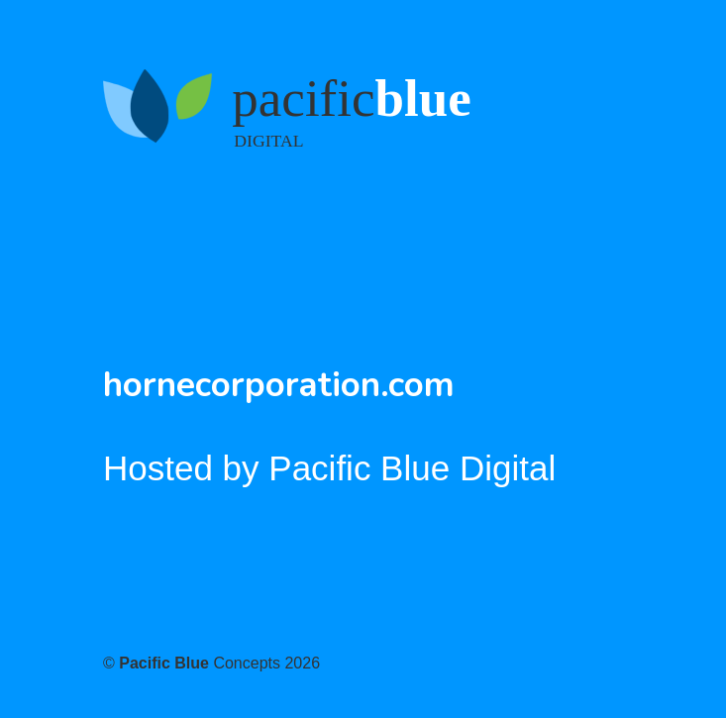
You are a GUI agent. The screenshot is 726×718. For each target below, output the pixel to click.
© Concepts (211, 663)
